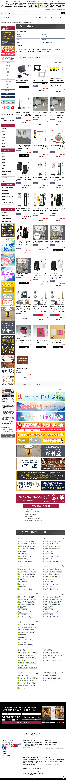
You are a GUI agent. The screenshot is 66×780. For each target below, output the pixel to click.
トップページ (8, 1)
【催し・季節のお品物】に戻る (49, 42)
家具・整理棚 (32, 652)
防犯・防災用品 (31, 662)
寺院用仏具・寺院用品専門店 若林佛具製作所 (10, 22)
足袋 (36, 678)
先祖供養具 (31, 548)
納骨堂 (3, 199)
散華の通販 (44, 39)
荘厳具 (21, 543)
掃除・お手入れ (23, 667)
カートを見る (54, 1)
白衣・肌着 (22, 678)
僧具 (20, 546)
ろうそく (52, 657)
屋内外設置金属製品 (30, 546)
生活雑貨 (55, 652)
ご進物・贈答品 (45, 37)
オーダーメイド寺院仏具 (7, 187)
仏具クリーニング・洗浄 (25, 556)
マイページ (46, 1)
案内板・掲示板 (31, 657)
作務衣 (30, 678)
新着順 (24, 57)
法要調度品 (22, 548)
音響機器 (21, 657)
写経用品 (19, 37)
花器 (34, 685)
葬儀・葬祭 (57, 660)
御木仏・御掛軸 (23, 541)
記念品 (18, 42)
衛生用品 (47, 655)
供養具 (28, 543)
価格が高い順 (30, 57)
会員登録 (39, 1)
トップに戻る (20, 45)
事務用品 (47, 652)
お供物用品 (48, 660)
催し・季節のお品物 (24, 22)
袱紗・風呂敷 (32, 683)
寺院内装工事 (22, 551)
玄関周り (21, 655)
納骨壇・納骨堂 (23, 558)
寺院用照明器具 (31, 655)
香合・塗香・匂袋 (31, 680)
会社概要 (33, 1)
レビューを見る (17, 1)
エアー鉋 (4, 206)
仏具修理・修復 (23, 553)
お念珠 (21, 680)
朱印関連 (44, 34)
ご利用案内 (26, 1)
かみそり (21, 675)
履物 (20, 685)
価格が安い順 (37, 57)
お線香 (54, 655)
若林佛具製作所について (48, 722)
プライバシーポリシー (37, 768)
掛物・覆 (21, 662)
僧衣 (28, 675)
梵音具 (34, 543)
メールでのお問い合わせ (60, 9)
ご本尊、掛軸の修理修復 (25, 561)
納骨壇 (3, 181)
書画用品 (27, 685)
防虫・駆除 (34, 667)
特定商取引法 (25, 768)
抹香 (46, 657)
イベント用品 (48, 680)
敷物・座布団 (27, 660)
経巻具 (32, 541)
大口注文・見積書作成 (49, 9)
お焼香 (61, 655)
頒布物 (18, 34)
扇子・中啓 (22, 683)
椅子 (20, 652)
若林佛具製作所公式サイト (7, 423)
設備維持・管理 (23, 665)
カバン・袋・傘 (23, 688)
